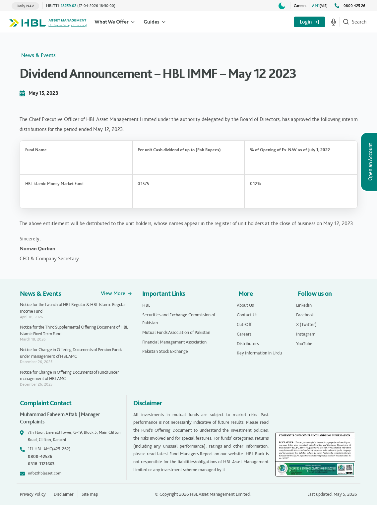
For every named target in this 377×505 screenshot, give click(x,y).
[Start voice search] (333, 22)
